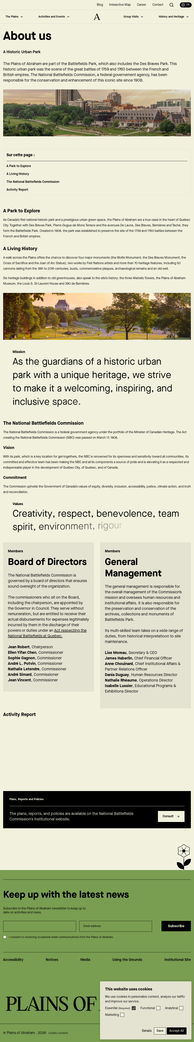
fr (185, 5)
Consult (171, 822)
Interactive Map (120, 5)
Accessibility (13, 960)
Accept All (176, 1031)
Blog (100, 5)
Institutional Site (177, 960)
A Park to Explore (19, 172)
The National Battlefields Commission (33, 187)
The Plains (14, 16)
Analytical (171, 1008)
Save (160, 1031)
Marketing (112, 1015)
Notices (52, 960)
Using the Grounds (127, 960)
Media (85, 960)
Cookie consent (58, 1033)
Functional (147, 1008)
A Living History (18, 180)
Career (141, 5)
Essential (117, 1008)
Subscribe (176, 926)
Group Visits (133, 16)
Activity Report (17, 195)
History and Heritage (173, 16)
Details (147, 1031)
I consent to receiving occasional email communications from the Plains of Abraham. (61, 937)
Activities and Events (53, 16)
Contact (157, 5)
